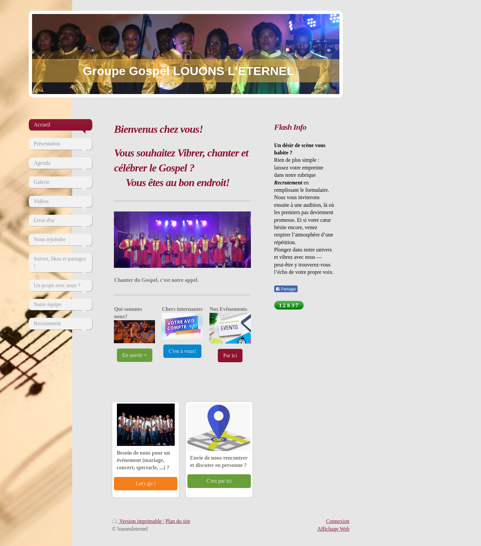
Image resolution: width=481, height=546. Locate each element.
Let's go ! (146, 483)
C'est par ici (219, 481)
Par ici (230, 355)
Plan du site (177, 521)
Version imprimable (137, 521)
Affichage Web (333, 529)
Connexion (337, 521)
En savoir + (134, 355)
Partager (286, 289)
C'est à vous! (182, 351)
